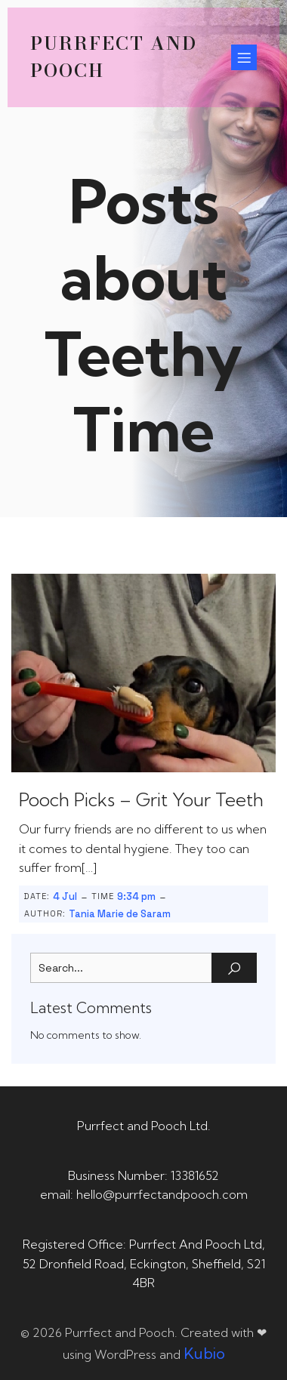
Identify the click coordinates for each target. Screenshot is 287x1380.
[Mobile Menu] (244, 57)
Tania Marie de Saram (120, 913)
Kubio (204, 1353)
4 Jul (65, 896)
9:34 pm (136, 896)
